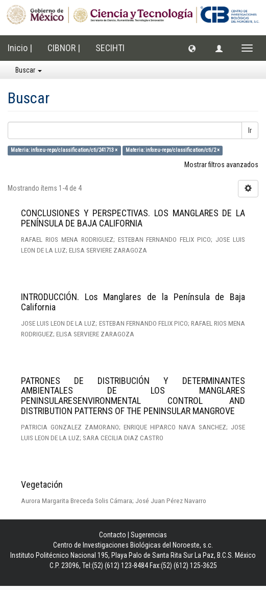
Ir (250, 130)
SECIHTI (110, 47)
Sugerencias (149, 535)
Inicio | (20, 47)
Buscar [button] (28, 70)
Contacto (112, 535)
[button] (192, 48)
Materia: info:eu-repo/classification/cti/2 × (173, 150)
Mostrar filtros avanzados (221, 165)
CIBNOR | (63, 47)
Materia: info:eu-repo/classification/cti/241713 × (64, 150)
